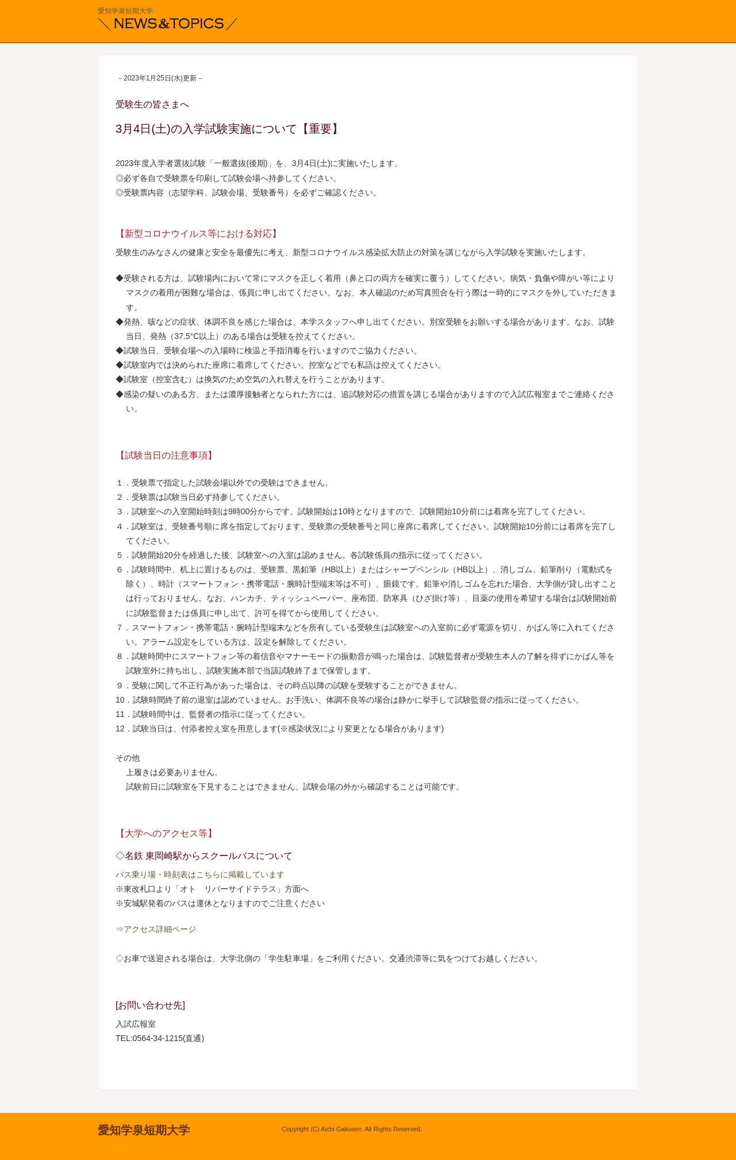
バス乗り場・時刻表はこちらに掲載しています (200, 874)
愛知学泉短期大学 (125, 11)
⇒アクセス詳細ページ (156, 929)
